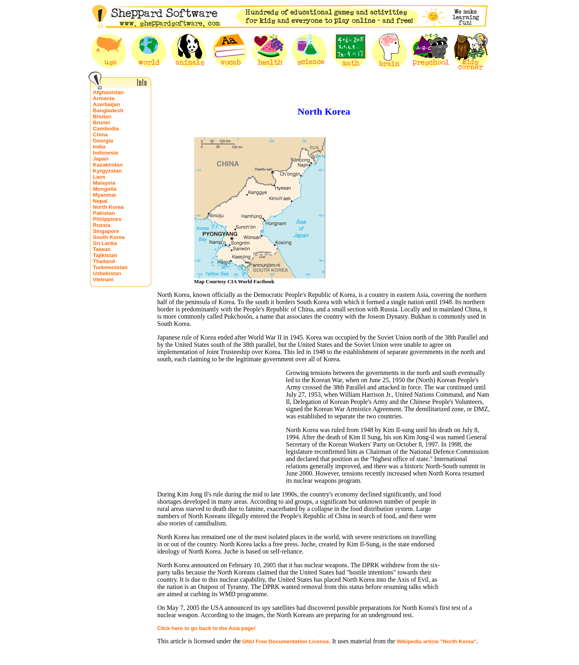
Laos (99, 177)
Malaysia (104, 183)
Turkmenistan (110, 267)
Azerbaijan (106, 104)
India (99, 147)
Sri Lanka (105, 243)
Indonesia (105, 153)
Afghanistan (108, 92)
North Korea (108, 207)
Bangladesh (108, 110)
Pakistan (104, 213)
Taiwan (102, 249)
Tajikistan (105, 255)
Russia (102, 225)
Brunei (101, 122)
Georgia (103, 141)
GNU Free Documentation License (285, 641)
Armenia (103, 98)
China (100, 135)
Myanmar (105, 195)
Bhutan (102, 116)
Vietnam (103, 279)
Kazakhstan (108, 165)
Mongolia (105, 189)
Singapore (106, 231)
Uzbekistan (107, 273)
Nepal (100, 201)
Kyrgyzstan (107, 171)
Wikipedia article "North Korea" (436, 641)
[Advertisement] (389, 207)
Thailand (104, 261)
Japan (101, 159)
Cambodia (106, 129)
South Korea (109, 237)
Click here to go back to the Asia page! (206, 628)
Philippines (107, 219)
